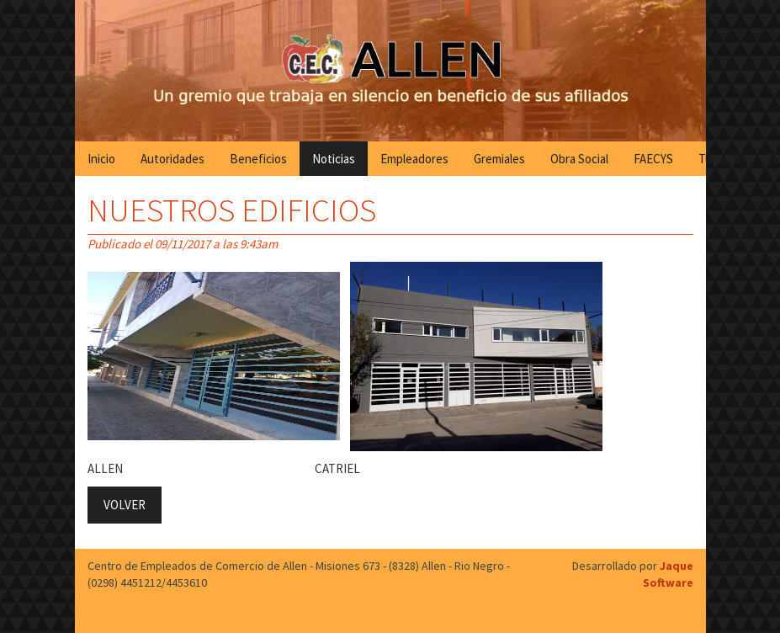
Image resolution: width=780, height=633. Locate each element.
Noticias (333, 159)
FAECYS (653, 159)
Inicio (101, 159)
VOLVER (124, 505)
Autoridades (172, 159)
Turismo (719, 159)
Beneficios (258, 159)
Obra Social (579, 159)
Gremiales (499, 159)
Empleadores (414, 159)
